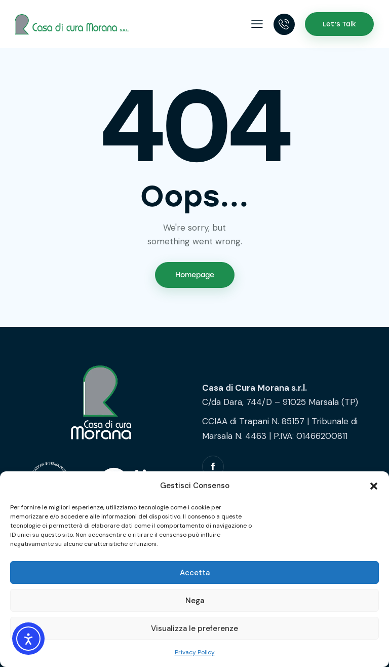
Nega (194, 601)
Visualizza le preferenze (194, 628)
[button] (374, 486)
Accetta (195, 573)
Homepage (194, 275)
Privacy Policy (195, 652)
